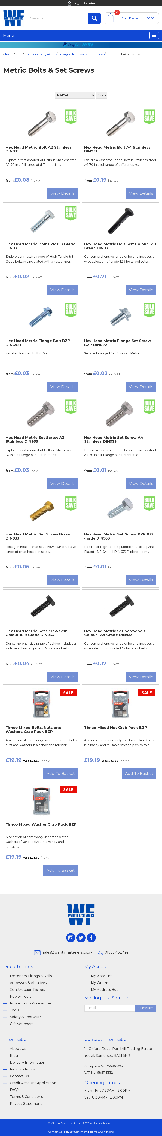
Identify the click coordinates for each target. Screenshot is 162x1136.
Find (94, 18)
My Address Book (106, 990)
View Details (62, 193)
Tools (14, 1010)
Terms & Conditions (26, 1097)
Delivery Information (27, 1062)
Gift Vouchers (21, 1024)
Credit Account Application (33, 1083)
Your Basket (130, 18)
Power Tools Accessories (30, 1003)
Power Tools (20, 996)
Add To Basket (61, 773)
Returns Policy (22, 1069)
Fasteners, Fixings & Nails (31, 976)
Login (77, 3)
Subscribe (145, 1008)
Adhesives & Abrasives (28, 983)
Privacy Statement (26, 1104)
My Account (101, 976)
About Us (18, 1049)
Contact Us (19, 1076)
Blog (14, 1056)
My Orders (100, 983)
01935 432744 (116, 952)
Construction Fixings (27, 990)
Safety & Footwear (25, 1017)
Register (89, 3)
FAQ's (14, 1090)
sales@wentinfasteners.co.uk (67, 952)
